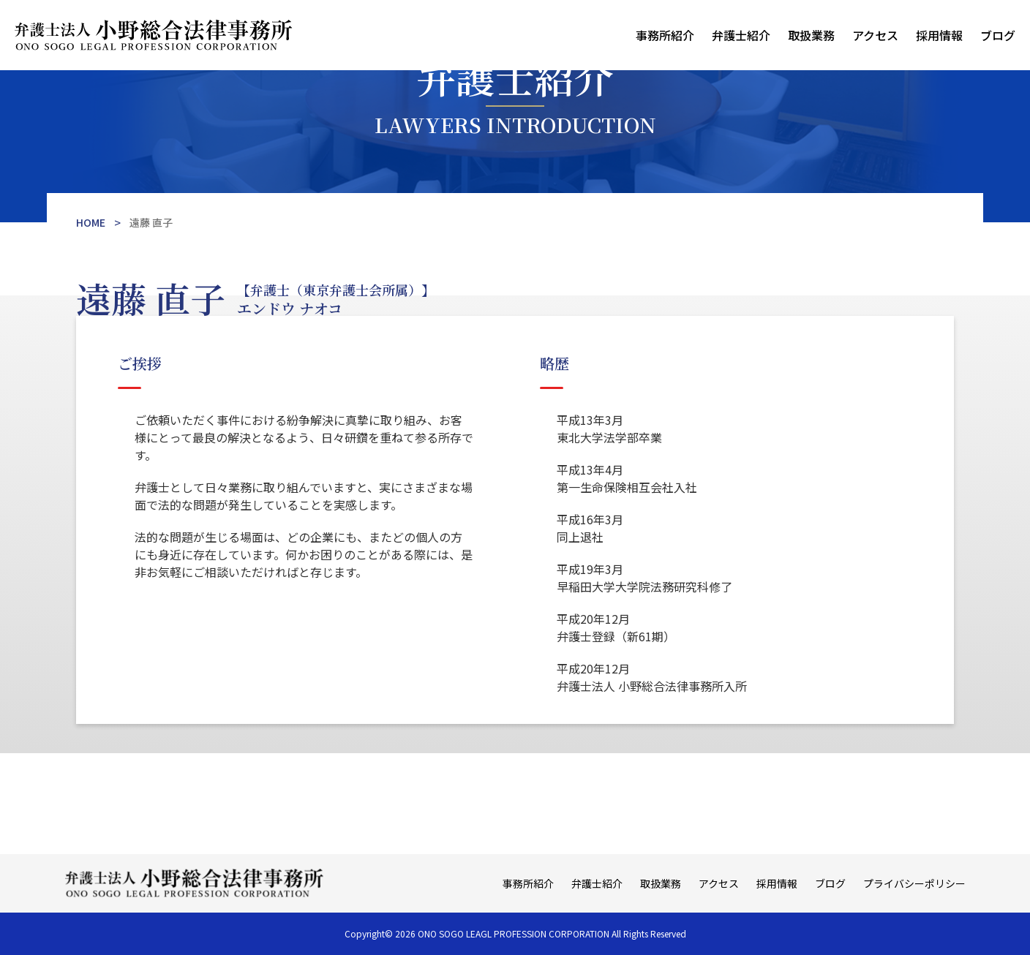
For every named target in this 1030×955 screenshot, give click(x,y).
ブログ (997, 35)
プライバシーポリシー (914, 883)
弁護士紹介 (741, 35)
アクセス (875, 35)
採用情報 (939, 35)
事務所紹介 (665, 35)
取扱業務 (811, 35)
